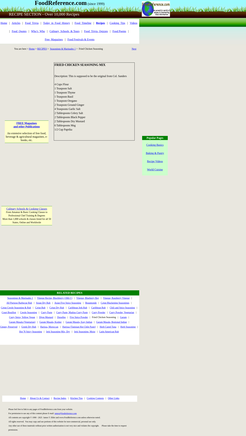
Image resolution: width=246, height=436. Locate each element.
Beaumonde (91, 303)
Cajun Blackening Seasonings (115, 303)
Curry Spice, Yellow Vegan (22, 317)
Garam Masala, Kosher (50, 322)
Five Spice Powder (79, 317)
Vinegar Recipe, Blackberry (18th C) (54, 298)
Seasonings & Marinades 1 (63, 49)
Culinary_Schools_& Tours (64, 31)
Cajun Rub (40, 307)
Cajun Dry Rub (57, 307)
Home (4, 23)
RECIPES (42, 49)
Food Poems (119, 31)
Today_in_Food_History (56, 23)
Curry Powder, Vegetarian (121, 312)
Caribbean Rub (98, 307)
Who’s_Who (38, 31)
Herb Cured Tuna (108, 327)
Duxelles (61, 317)
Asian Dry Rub (43, 303)
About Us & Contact (40, 398)
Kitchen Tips (76, 398)
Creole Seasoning (28, 312)
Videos (133, 23)
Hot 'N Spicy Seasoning (30, 331)
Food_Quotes (19, 31)
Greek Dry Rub (28, 327)
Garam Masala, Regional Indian (111, 322)
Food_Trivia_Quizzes (96, 31)
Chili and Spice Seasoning (122, 307)
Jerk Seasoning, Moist (84, 331)
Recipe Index (60, 398)
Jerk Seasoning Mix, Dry (58, 331)
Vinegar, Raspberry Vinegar (116, 298)
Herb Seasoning (128, 327)
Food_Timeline (83, 23)
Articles (16, 23)
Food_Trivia (31, 23)
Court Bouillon (9, 312)
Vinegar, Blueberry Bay (87, 298)
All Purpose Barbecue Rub (19, 303)
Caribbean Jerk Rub (77, 307)
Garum (123, 317)
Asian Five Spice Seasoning (67, 303)
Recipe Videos (155, 161)
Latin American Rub (109, 331)
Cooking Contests (95, 398)
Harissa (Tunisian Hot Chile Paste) (79, 327)
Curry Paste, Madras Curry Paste (72, 312)
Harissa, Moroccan (49, 327)
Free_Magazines (54, 39)
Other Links (113, 398)
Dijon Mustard (46, 317)
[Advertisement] (27, 83)
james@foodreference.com (66, 413)
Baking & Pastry (155, 153)
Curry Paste (46, 312)
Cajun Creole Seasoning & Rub (16, 307)
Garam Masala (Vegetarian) (22, 322)
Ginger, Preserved (8, 327)
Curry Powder (98, 312)
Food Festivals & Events (80, 39)
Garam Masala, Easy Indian (79, 322)
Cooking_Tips (117, 23)
